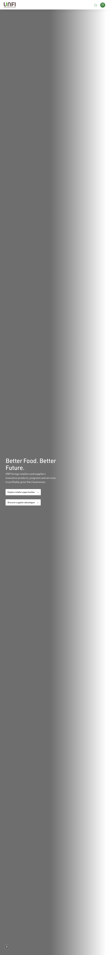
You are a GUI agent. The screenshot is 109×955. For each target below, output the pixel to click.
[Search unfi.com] (95, 5)
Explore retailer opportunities (21, 492)
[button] (6, 947)
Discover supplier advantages (21, 502)
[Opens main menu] (102, 5)
